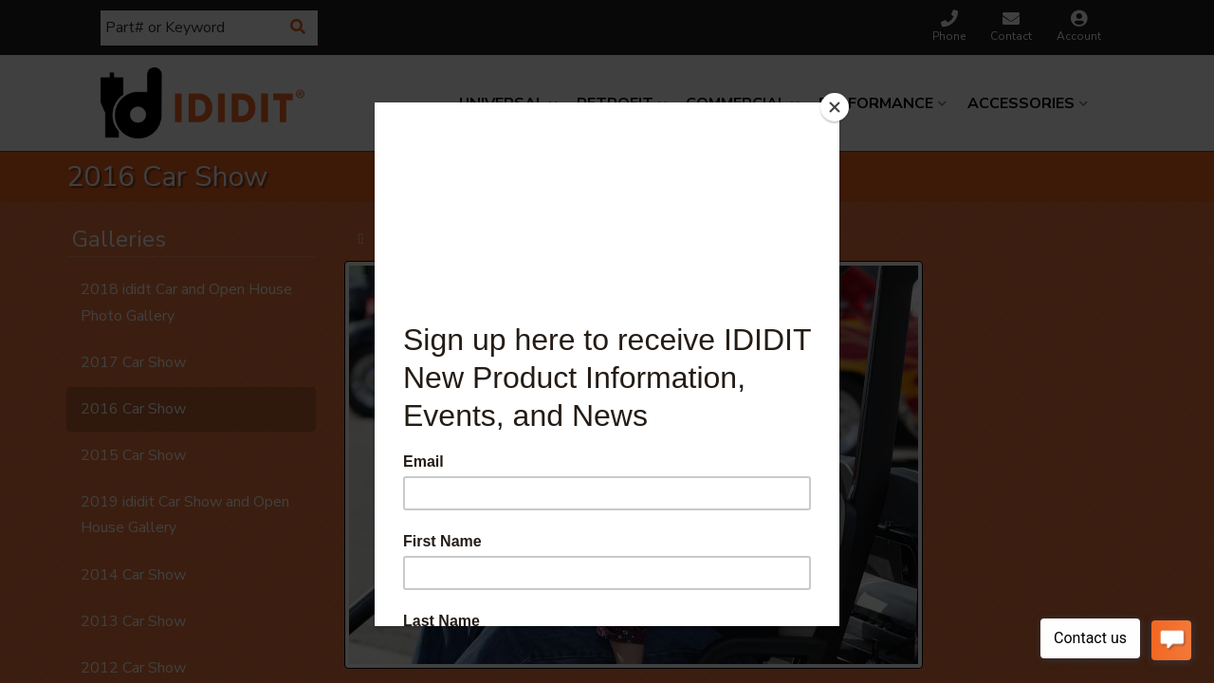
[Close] (834, 107)
